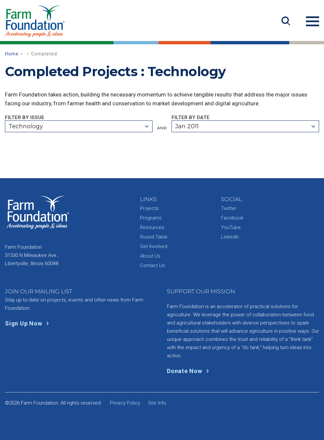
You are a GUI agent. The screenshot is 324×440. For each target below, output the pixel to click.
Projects (149, 208)
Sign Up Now (28, 323)
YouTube (231, 227)
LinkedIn (230, 237)
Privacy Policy (125, 403)
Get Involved (153, 246)
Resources (152, 227)
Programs (151, 218)
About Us (150, 256)
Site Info (157, 403)
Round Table (154, 237)
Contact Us (152, 265)
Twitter (228, 208)
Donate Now (189, 370)
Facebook (232, 218)
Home (12, 53)
